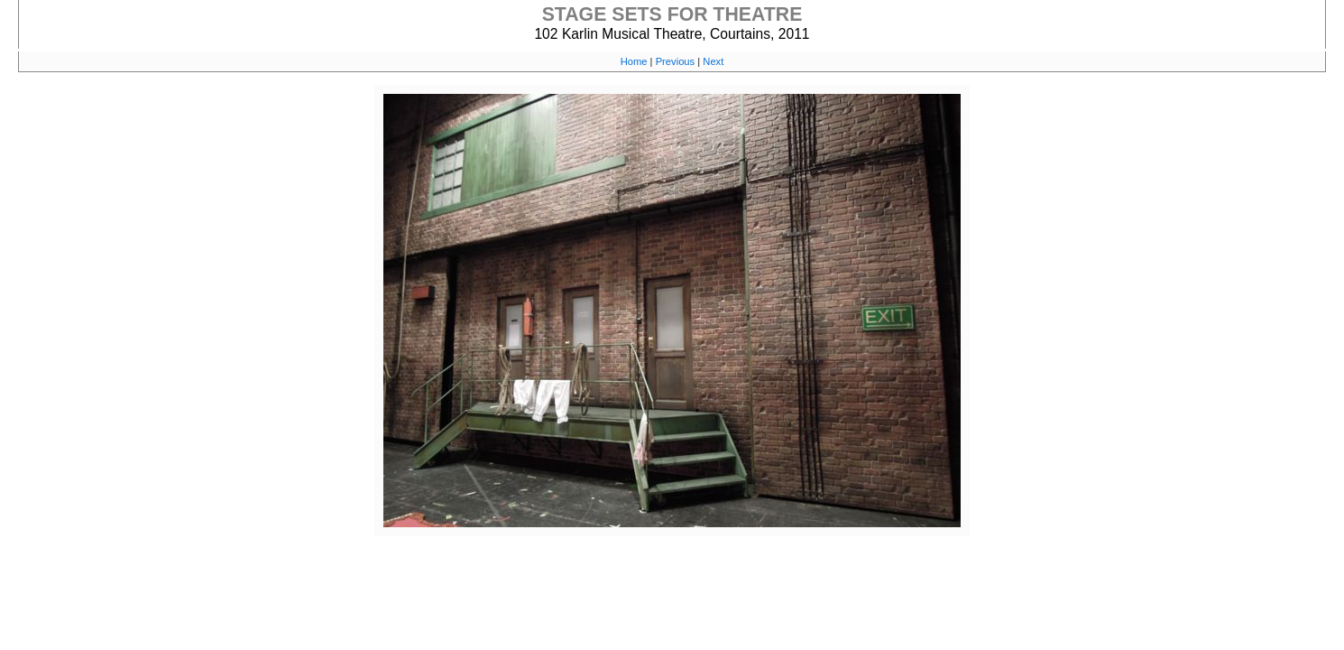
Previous (675, 61)
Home (634, 61)
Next (713, 61)
